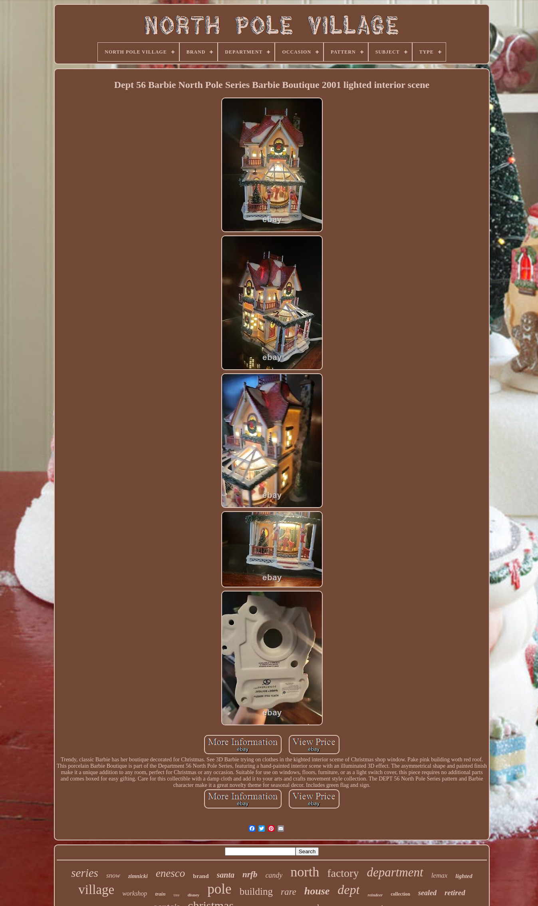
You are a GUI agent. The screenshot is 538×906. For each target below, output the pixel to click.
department (395, 872)
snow (113, 875)
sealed (427, 893)
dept (348, 889)
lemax (439, 875)
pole (219, 889)
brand (200, 876)
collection (400, 894)
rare (288, 892)
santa (225, 874)
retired (455, 892)
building (256, 891)
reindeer (375, 894)
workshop (134, 893)
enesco (170, 873)
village (96, 889)
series (84, 872)
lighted (463, 876)
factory (343, 873)
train (160, 894)
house (317, 891)
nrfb (249, 874)
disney (193, 894)
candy (273, 875)
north (304, 871)
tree (176, 895)
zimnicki (138, 876)
